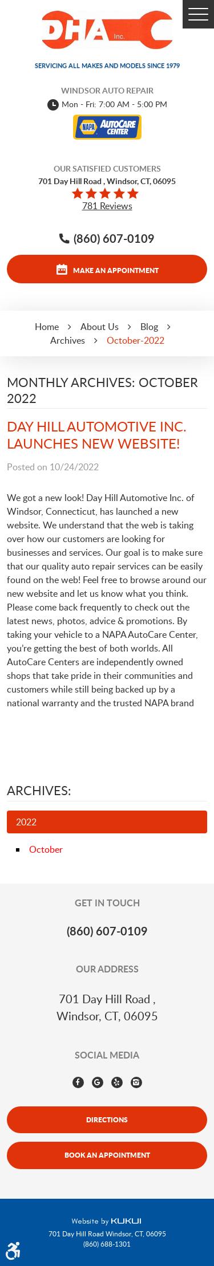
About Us (99, 326)
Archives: (39, 790)
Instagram (136, 1082)
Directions (107, 1119)
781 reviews (107, 205)
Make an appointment (116, 270)
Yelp (117, 1082)
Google (97, 1082)
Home (47, 326)
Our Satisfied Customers (107, 168)
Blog (149, 326)
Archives (67, 340)
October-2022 (135, 340)
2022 (26, 822)
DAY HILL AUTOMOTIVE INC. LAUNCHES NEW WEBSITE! (97, 435)
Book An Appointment (107, 1155)
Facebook (78, 1082)
